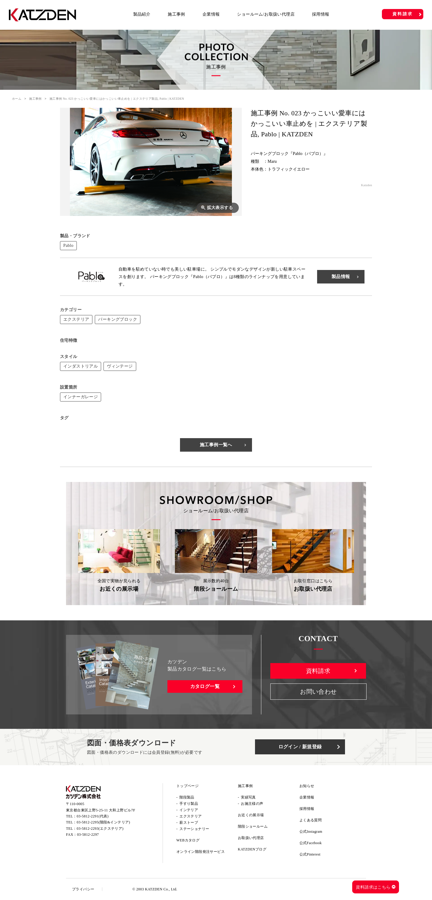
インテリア (188, 810)
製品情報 (341, 276)
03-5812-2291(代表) (93, 816)
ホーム (16, 98)
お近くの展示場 (251, 815)
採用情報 (320, 14)
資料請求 (402, 14)
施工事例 (176, 14)
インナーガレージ (80, 397)
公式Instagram (310, 831)
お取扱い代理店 (251, 838)
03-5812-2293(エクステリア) (100, 828)
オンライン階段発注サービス (200, 852)
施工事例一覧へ (216, 444)
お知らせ (306, 786)
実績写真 (248, 797)
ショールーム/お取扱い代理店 (266, 14)
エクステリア (76, 319)
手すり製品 (188, 804)
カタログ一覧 (205, 686)
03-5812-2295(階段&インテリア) (103, 822)
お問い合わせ (318, 691)
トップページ (187, 786)
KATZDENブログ (252, 849)
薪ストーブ (188, 822)
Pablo (68, 245)
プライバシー (83, 889)
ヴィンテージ (120, 366)
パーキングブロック (117, 319)
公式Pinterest (309, 854)
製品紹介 (142, 14)
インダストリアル (80, 366)
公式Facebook (310, 843)
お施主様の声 (252, 804)
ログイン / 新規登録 (300, 746)
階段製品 (186, 797)
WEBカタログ (188, 840)
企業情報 (211, 14)
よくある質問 (310, 820)
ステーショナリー (194, 829)
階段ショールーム (253, 826)
